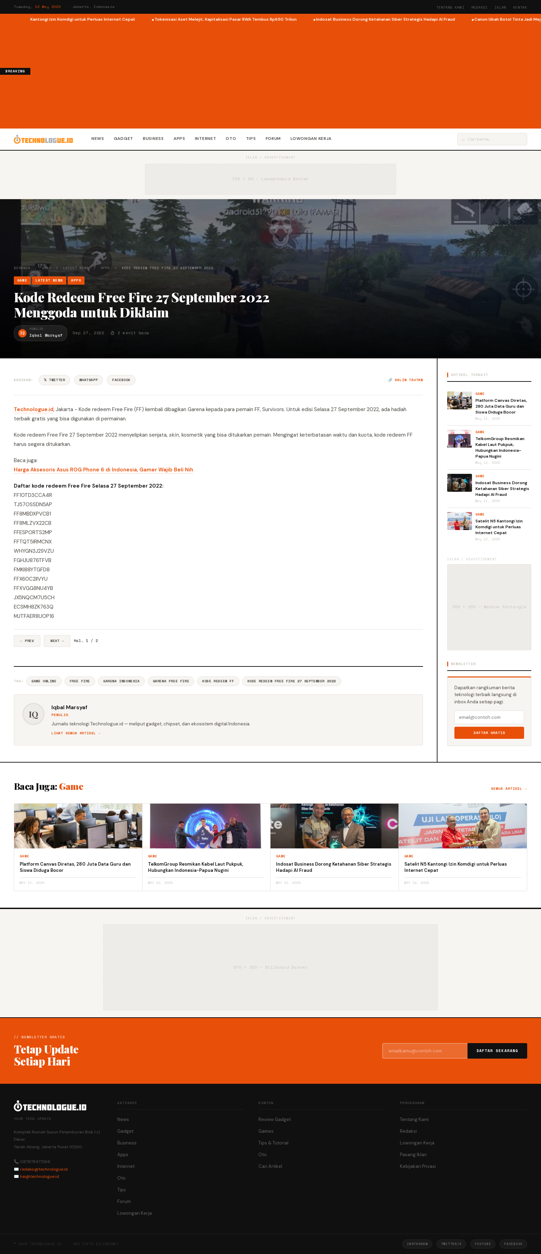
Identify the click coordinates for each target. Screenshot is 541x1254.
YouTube (483, 1244)
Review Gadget (274, 1119)
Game (46, 268)
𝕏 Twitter (54, 380)
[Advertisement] (286, 74)
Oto (231, 138)
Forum (273, 138)
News (97, 138)
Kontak (520, 7)
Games (266, 1131)
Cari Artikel (270, 1166)
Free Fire (80, 681)
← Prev (27, 640)
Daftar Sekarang (497, 1050)
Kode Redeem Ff (218, 681)
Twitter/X (451, 1244)
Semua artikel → (509, 788)
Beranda (22, 268)
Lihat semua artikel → (76, 733)
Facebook (121, 380)
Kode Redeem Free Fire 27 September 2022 (291, 681)
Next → (57, 640)
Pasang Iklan (413, 1155)
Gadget (123, 138)
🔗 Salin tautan (405, 380)
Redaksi (479, 7)
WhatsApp (88, 380)
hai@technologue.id (39, 1176)
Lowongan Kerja (311, 138)
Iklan (500, 7)
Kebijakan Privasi (418, 1166)
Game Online (44, 681)
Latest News (76, 268)
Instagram (417, 1244)
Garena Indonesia (121, 681)
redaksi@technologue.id (44, 1169)
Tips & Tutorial (273, 1143)
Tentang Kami (450, 7)
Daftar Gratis (489, 732)
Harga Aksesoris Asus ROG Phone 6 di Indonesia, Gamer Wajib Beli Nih (103, 469)
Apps (179, 138)
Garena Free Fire (171, 681)
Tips (251, 138)
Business (153, 138)
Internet (205, 138)
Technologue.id (33, 409)
